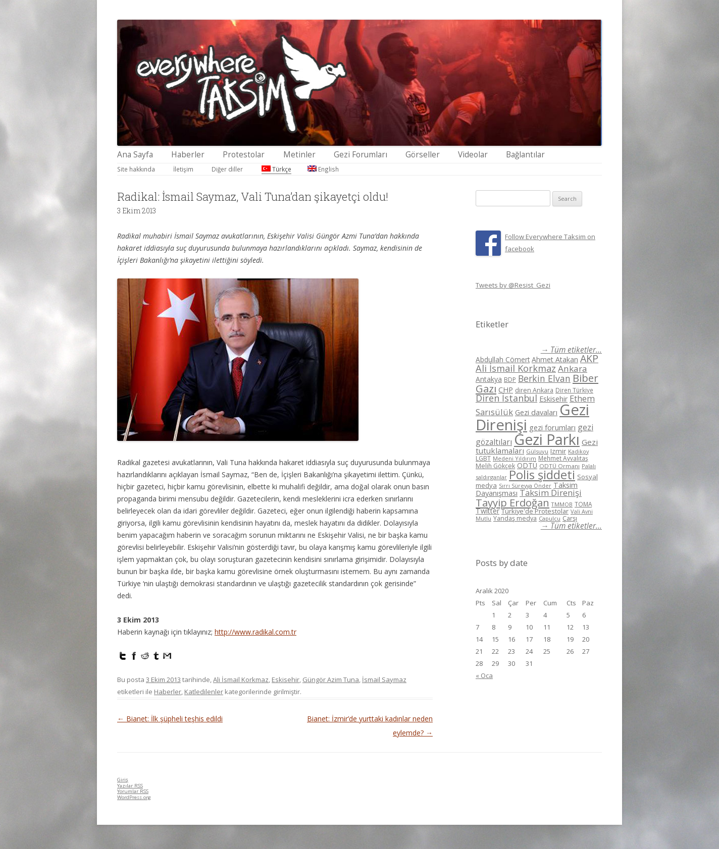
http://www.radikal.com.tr (255, 632)
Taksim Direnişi (551, 492)
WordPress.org (134, 797)
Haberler (187, 154)
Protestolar (244, 154)
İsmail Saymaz (384, 679)
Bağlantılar (525, 154)
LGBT (483, 458)
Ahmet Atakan (555, 359)
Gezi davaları (536, 412)
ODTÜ (527, 465)
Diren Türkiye (574, 390)
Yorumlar (132, 791)
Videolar (473, 154)
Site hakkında (136, 169)
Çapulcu (549, 518)
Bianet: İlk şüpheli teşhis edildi (170, 718)
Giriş (122, 779)
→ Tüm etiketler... (571, 350)
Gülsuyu (537, 451)
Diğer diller (227, 169)
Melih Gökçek (495, 466)
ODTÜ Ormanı (559, 466)
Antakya (489, 379)
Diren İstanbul (506, 398)
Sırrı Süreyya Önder (525, 485)
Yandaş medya (515, 518)
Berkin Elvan (544, 378)
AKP (589, 358)
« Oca (484, 675)
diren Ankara (534, 390)
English (323, 169)
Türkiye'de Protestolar (535, 511)
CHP (505, 389)
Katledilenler (203, 691)
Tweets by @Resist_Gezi (513, 285)
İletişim (183, 169)
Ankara (572, 368)
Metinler (299, 154)
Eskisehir (285, 679)
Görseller (422, 154)
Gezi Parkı (547, 439)
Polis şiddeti (542, 475)
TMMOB (562, 504)
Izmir (558, 451)
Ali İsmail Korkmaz (241, 679)
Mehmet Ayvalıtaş (563, 458)
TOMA (583, 504)
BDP (510, 379)
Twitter (487, 511)
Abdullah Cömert (503, 359)
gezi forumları (552, 427)
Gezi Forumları (360, 154)
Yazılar (130, 785)
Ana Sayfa (135, 154)
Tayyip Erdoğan (512, 502)
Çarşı (569, 518)
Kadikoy (578, 451)
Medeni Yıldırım (514, 458)
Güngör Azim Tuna (330, 679)
